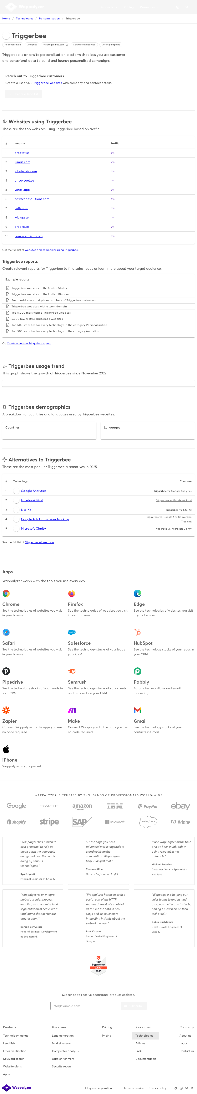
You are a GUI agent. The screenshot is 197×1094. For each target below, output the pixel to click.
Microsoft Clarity (29, 529)
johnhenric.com (26, 171)
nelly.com (21, 208)
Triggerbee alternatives (39, 542)
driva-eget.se (24, 180)
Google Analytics (29, 491)
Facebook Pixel (28, 500)
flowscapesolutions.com (32, 199)
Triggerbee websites (47, 83)
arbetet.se (22, 153)
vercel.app (22, 190)
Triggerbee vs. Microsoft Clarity (173, 528)
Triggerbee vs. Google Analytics (173, 491)
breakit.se (22, 227)
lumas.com (22, 162)
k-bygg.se (22, 217)
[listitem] (16, 1036)
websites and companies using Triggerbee (51, 250)
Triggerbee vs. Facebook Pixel (174, 500)
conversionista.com (29, 236)
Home (6, 18)
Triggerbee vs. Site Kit (179, 509)
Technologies (24, 18)
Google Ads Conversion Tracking (41, 519)
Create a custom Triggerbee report (29, 343)
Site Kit (22, 510)
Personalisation (49, 18)
